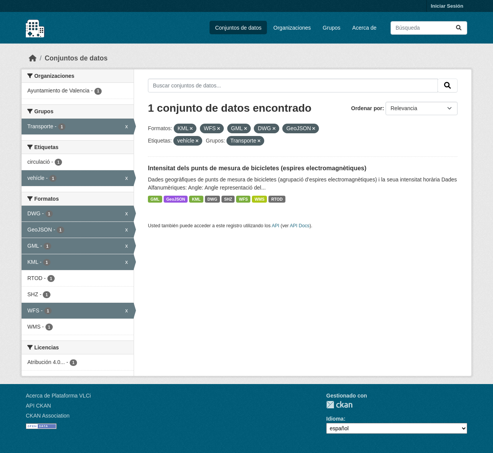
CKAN (339, 405)
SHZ (228, 199)
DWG (212, 199)
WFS (243, 199)
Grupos (331, 28)
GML (155, 199)
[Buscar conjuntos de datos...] (429, 28)
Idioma (335, 419)
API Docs (299, 225)
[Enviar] (458, 28)
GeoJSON (175, 199)
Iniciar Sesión (447, 6)
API (275, 225)
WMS (260, 199)
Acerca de (364, 28)
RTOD (277, 199)
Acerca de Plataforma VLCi (58, 396)
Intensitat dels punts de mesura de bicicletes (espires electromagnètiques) (257, 168)
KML (196, 199)
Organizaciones (292, 28)
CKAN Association (48, 416)
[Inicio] (33, 58)
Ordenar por (366, 108)
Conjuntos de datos (238, 28)
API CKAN (38, 406)
